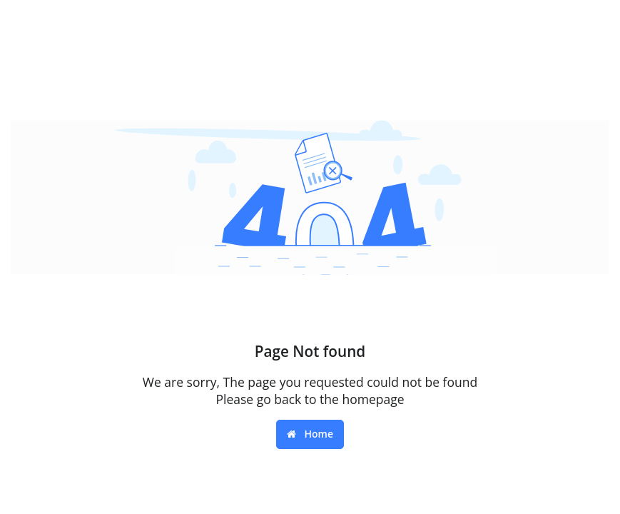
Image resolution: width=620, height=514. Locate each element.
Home (310, 433)
